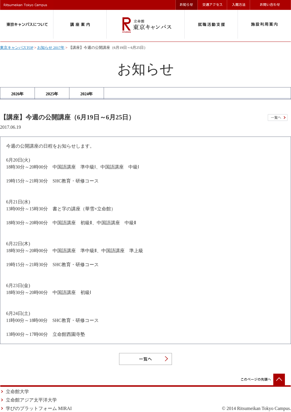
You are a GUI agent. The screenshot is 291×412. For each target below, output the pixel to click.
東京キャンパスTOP (16, 48)
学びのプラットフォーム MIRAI (39, 408)
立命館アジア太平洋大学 (31, 399)
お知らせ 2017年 (50, 48)
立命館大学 (17, 391)
